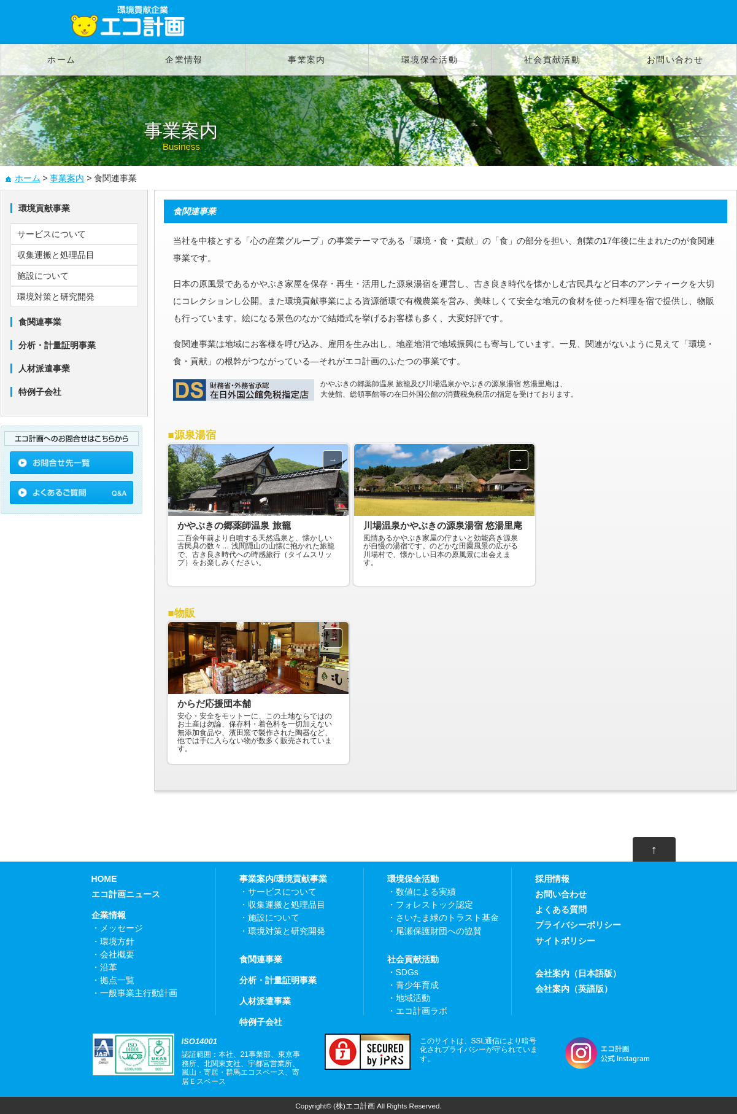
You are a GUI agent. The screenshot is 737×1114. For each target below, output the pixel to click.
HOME (104, 879)
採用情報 (552, 879)
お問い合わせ (675, 59)
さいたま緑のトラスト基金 (447, 917)
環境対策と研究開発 (56, 297)
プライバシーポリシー (578, 925)
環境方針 (117, 941)
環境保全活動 (429, 59)
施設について (43, 276)
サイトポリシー (565, 941)
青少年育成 (417, 985)
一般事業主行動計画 (138, 993)
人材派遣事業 (265, 1001)
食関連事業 (260, 959)
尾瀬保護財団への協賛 (439, 931)
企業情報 (184, 59)
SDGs (407, 972)
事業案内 (307, 59)
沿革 (108, 967)
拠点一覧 (117, 980)
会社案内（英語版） (573, 989)
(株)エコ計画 (354, 1106)
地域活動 (413, 998)
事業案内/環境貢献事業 (283, 879)
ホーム (61, 59)
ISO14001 (200, 1041)
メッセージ (121, 928)
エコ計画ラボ (421, 1011)
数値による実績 (426, 892)
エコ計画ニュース (125, 894)
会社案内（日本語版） (578, 973)
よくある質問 (561, 909)
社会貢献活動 (552, 59)
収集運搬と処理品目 (56, 255)
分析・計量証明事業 (278, 980)
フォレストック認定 (434, 905)
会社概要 (117, 954)
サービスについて (51, 234)
